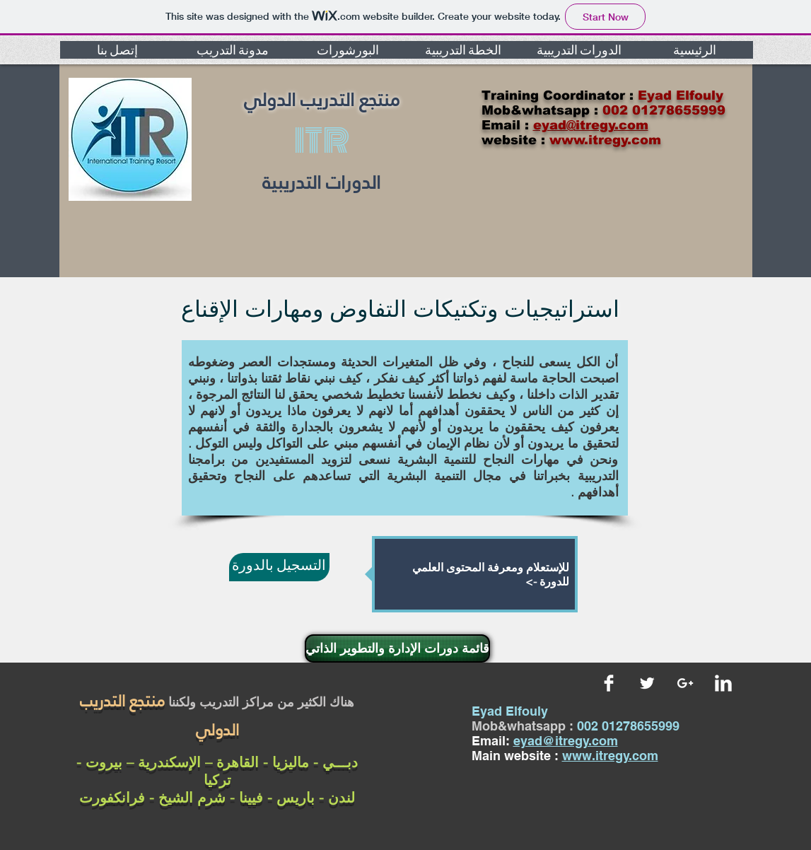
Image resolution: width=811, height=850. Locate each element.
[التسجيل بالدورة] (279, 567)
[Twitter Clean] (646, 683)
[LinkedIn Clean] (723, 683)
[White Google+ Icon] (685, 683)
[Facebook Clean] (608, 683)
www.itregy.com (610, 755)
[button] (117, 50)
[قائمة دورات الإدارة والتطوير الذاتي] (397, 648)
